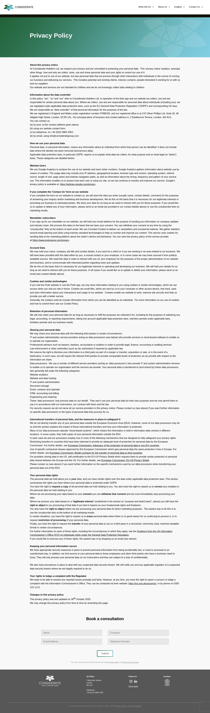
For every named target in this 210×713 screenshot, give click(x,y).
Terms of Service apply (131, 662)
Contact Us (194, 7)
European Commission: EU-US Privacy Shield (125, 460)
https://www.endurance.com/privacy (51, 240)
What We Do (144, 7)
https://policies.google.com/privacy (78, 184)
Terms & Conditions (135, 706)
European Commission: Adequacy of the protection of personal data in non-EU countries (113, 445)
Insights (178, 7)
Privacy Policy (114, 662)
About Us (162, 7)
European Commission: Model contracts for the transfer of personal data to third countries (96, 453)
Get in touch (133, 686)
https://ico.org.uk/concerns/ (142, 583)
